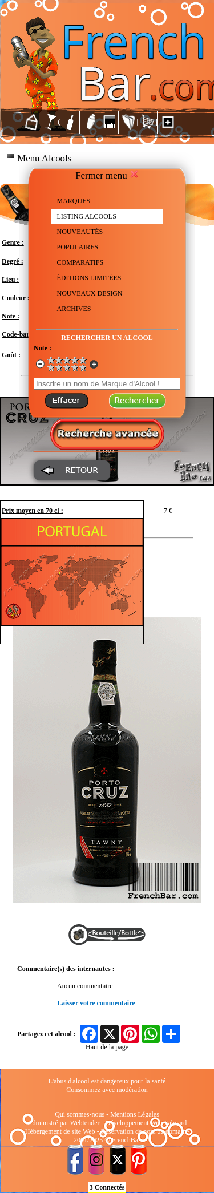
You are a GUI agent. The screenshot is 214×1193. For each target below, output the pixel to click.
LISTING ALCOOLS (86, 216)
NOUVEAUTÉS (80, 232)
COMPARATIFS (80, 262)
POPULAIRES (78, 247)
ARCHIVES (74, 309)
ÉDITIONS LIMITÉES (89, 278)
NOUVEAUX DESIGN (90, 293)
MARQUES (74, 201)
